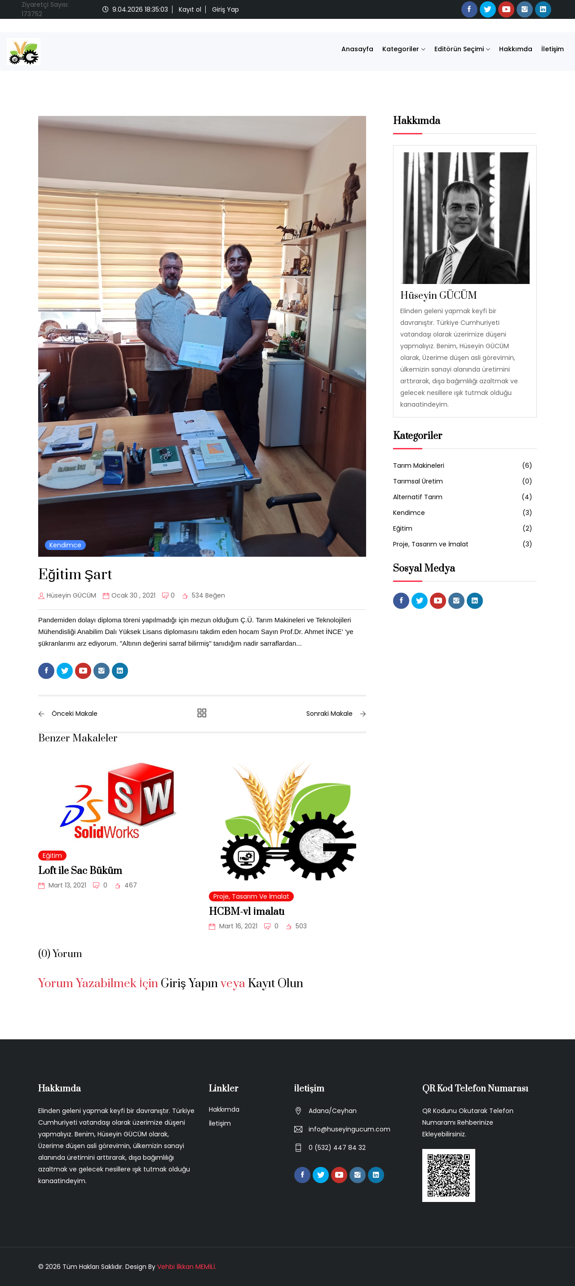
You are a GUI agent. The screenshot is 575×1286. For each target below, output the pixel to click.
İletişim (552, 48)
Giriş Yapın (189, 983)
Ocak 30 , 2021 (129, 595)
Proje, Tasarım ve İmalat (251, 896)
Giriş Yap (225, 9)
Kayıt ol (190, 9)
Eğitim (52, 855)
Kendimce (65, 545)
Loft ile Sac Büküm (80, 871)
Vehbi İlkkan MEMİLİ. (186, 1266)
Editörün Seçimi (459, 48)
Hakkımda (515, 48)
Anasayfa (357, 48)
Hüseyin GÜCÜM (67, 595)
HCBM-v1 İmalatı (246, 912)
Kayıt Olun (275, 983)
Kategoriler (400, 48)
